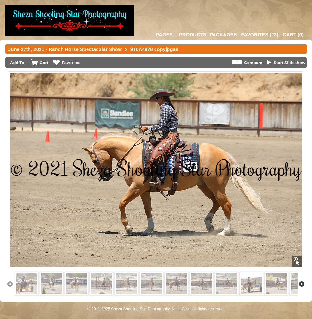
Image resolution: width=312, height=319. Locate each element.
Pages (164, 34)
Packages (223, 34)
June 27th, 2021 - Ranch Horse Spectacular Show (65, 49)
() (259, 34)
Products (192, 34)
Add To (17, 62)
